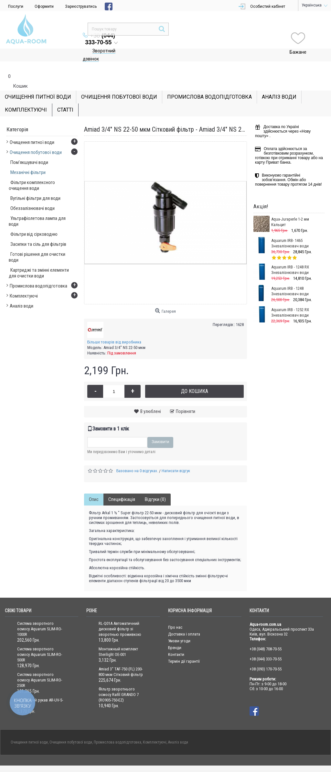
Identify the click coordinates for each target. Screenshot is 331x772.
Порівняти (185, 398)
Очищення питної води (29, 729)
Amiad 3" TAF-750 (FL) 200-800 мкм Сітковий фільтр (121, 659)
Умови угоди (179, 627)
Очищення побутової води (70, 729)
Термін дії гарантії (184, 648)
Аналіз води (178, 729)
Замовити (160, 429)
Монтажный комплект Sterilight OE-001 (118, 639)
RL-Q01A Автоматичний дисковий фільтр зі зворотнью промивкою (120, 616)
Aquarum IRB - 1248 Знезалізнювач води (290, 278)
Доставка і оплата (184, 621)
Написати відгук (176, 457)
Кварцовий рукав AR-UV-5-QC (40, 690)
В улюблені (150, 398)
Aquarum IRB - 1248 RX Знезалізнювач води (290, 257)
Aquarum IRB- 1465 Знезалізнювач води (290, 230)
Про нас (175, 614)
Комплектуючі (154, 729)
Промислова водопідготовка (117, 729)
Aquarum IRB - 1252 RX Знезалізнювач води (290, 299)
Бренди (174, 634)
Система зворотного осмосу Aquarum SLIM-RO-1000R (39, 616)
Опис (94, 486)
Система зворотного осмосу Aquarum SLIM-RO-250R (39, 667)
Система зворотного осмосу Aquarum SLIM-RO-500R (39, 641)
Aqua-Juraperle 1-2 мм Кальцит (290, 209)
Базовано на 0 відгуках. (137, 457)
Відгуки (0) (155, 486)
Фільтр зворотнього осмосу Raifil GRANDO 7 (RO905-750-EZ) (119, 682)
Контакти (176, 641)
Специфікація (121, 486)
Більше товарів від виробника (114, 329)
